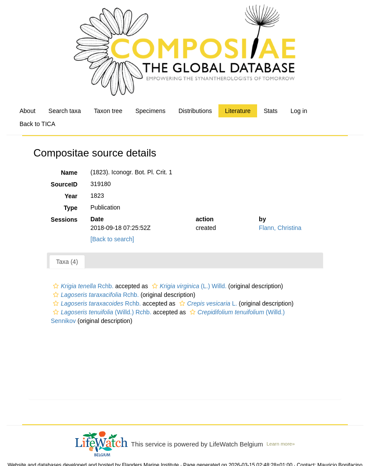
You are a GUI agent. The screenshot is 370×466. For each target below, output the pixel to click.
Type (71, 207)
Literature (238, 110)
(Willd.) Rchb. (101, 312)
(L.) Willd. (188, 286)
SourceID (64, 184)
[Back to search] (112, 239)
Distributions (195, 110)
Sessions (64, 219)
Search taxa (65, 110)
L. (207, 303)
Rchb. (82, 286)
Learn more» (281, 443)
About (28, 110)
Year (71, 196)
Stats (271, 110)
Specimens (150, 110)
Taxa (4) (67, 261)
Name (69, 172)
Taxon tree (108, 110)
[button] (56, 286)
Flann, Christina (280, 227)
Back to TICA (37, 123)
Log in (299, 110)
